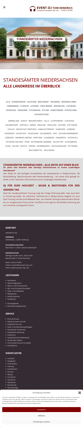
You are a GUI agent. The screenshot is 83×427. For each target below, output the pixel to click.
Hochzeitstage (12, 388)
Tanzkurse (11, 380)
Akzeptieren (41, 410)
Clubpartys (11, 299)
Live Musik (11, 377)
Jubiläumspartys (13, 296)
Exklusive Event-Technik (16, 322)
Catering (10, 366)
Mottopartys (12, 294)
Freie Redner (12, 364)
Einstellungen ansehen (41, 422)
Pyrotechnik (11, 385)
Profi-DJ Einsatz (13, 319)
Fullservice (11, 335)
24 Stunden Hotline (14, 340)
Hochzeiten (11, 280)
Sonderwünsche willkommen (18, 338)
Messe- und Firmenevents (17, 286)
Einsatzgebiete (13, 303)
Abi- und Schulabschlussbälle (18, 288)
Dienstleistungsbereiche (16, 306)
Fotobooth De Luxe (14, 324)
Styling (10, 374)
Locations (11, 358)
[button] (80, 393)
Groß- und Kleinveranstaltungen (19, 327)
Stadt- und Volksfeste (15, 291)
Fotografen (11, 361)
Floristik (10, 372)
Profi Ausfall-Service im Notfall (19, 343)
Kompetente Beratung (15, 332)
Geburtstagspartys (14, 283)
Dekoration (11, 382)
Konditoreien (12, 369)
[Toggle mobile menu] (4, 7)
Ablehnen (41, 416)
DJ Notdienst (12, 346)
